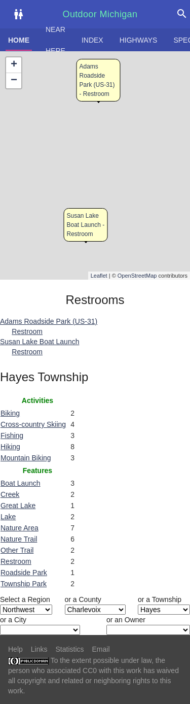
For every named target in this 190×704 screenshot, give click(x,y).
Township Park (24, 584)
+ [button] (14, 65)
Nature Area (20, 528)
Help (15, 649)
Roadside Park (24, 572)
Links (39, 649)
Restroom (16, 561)
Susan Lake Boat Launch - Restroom (86, 225)
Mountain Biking (26, 458)
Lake (8, 517)
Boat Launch (21, 483)
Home (18, 40)
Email (101, 649)
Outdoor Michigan (100, 14)
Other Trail (17, 550)
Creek (10, 494)
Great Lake (18, 505)
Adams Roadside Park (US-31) (48, 321)
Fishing (12, 435)
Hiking (10, 447)
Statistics (69, 649)
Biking (10, 413)
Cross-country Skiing (33, 424)
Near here (55, 40)
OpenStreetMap (137, 276)
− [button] (14, 80)
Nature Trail (19, 539)
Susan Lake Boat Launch (39, 342)
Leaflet (99, 276)
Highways (139, 40)
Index (92, 40)
